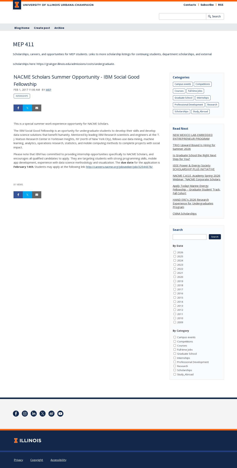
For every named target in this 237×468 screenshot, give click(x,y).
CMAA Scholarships (185, 213)
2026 (180, 252)
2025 (180, 256)
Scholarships (181, 111)
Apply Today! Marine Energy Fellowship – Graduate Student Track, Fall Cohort (196, 189)
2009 (180, 322)
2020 (180, 277)
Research (212, 104)
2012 (180, 310)
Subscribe (207, 5)
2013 (180, 305)
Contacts (189, 5)
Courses (179, 90)
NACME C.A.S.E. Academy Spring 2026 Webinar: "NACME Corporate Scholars (196, 177)
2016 (180, 293)
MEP (48, 89)
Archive (59, 28)
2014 (180, 301)
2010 (180, 318)
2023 (180, 264)
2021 (180, 273)
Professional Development (189, 104)
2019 (180, 281)
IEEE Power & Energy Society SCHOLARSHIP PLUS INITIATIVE (194, 167)
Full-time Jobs (195, 90)
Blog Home (21, 28)
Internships (22, 96)
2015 (180, 297)
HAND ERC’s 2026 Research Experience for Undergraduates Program (193, 203)
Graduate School (183, 97)
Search (216, 16)
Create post (42, 28)
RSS (220, 5)
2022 (180, 268)
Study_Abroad (200, 111)
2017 (180, 289)
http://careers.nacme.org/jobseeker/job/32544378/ (119, 167)
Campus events (183, 84)
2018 (180, 285)
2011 (180, 314)
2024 (180, 260)
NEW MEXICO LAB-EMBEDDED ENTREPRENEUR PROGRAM (193, 136)
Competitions (203, 84)
